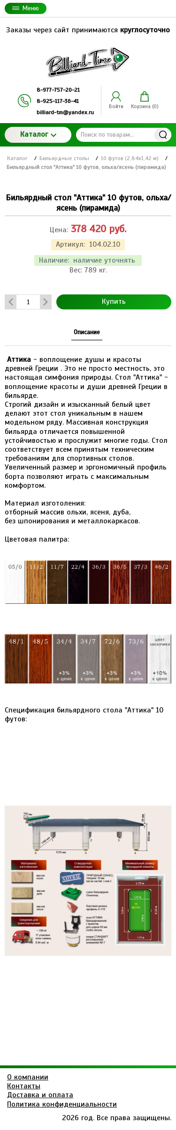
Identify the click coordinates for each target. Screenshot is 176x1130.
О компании (27, 1077)
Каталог (38, 134)
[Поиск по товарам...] (123, 135)
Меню (25, 8)
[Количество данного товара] (28, 302)
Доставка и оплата (40, 1095)
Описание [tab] (87, 332)
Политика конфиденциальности (62, 1104)
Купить (114, 301)
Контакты (23, 1086)
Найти (163, 135)
